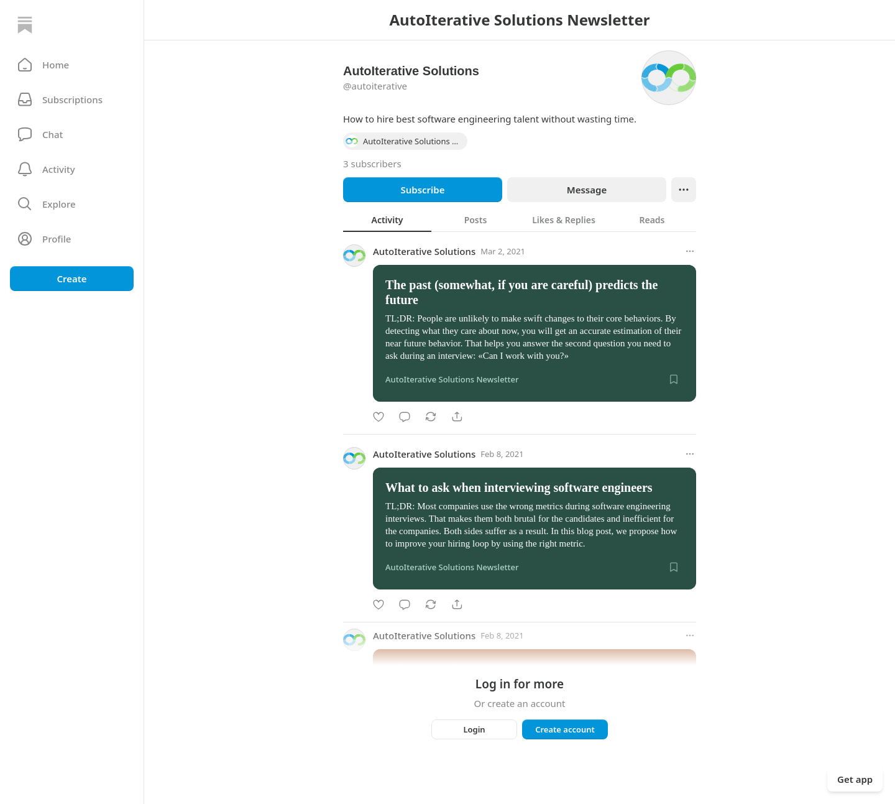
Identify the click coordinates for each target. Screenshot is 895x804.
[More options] (690, 251)
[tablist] (519, 219)
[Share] (456, 417)
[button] (72, 65)
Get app (855, 779)
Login (474, 729)
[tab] (387, 219)
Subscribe (422, 189)
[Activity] (72, 169)
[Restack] (430, 417)
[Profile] (72, 239)
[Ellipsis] (683, 189)
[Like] (378, 417)
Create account (565, 729)
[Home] (25, 25)
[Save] (674, 379)
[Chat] (72, 134)
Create (71, 278)
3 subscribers (372, 163)
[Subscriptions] (72, 99)
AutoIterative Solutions (424, 251)
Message (587, 189)
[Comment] (404, 417)
